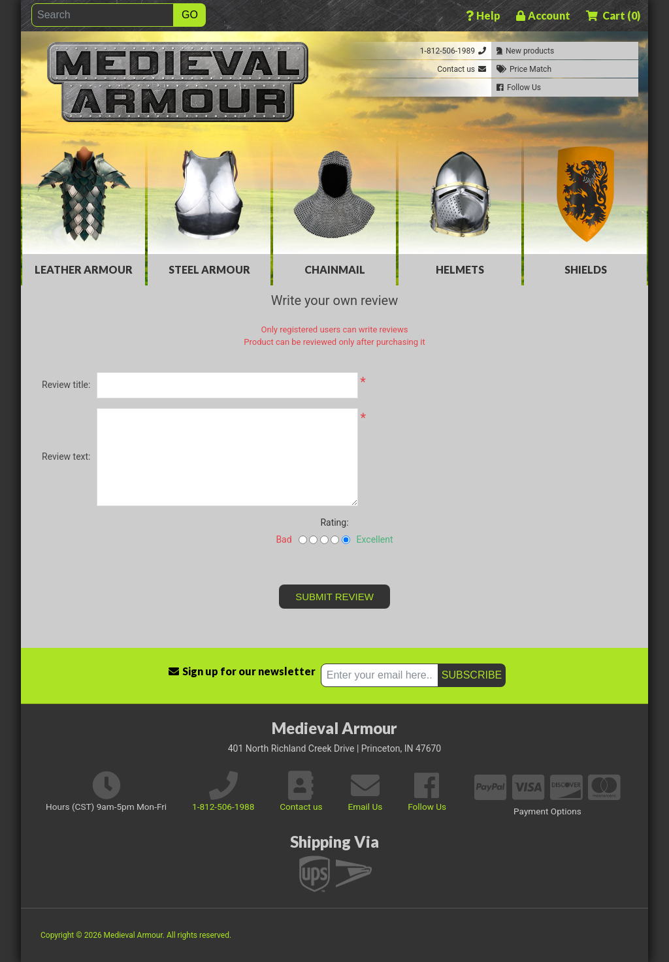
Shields (585, 269)
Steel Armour (209, 269)
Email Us (365, 806)
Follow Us (427, 806)
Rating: (334, 522)
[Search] (102, 15)
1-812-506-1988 (223, 806)
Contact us (301, 806)
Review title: (66, 384)
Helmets (460, 269)
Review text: (66, 456)
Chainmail (334, 269)
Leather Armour (84, 269)
